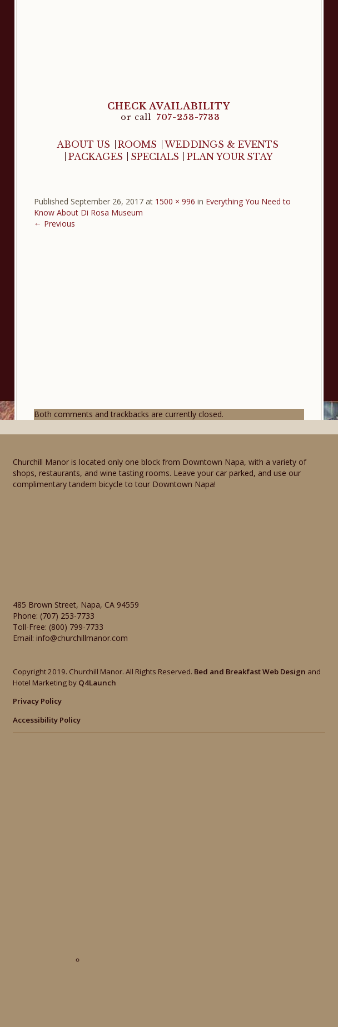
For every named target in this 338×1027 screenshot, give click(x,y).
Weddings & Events (222, 144)
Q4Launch (97, 683)
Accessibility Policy (47, 720)
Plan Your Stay (230, 156)
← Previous (54, 223)
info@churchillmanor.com (82, 638)
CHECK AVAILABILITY (168, 106)
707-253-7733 (188, 117)
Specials (155, 156)
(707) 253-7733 (67, 615)
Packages (95, 156)
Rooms (137, 144)
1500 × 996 (175, 201)
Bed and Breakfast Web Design (250, 672)
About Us (83, 144)
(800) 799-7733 (76, 627)
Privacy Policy (37, 701)
